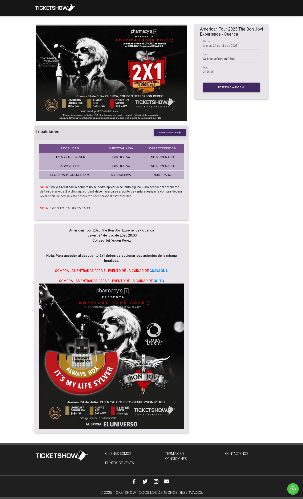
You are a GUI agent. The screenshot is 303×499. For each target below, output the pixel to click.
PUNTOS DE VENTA (119, 463)
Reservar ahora (170, 132)
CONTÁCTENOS (236, 454)
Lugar (206, 54)
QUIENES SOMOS (118, 454)
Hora (206, 67)
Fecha (206, 41)
